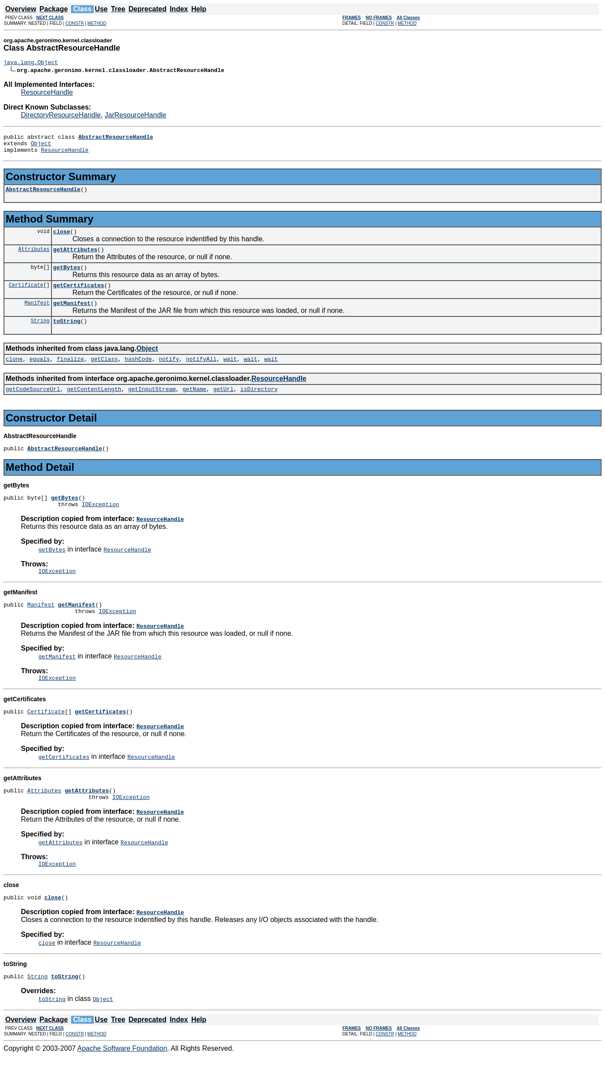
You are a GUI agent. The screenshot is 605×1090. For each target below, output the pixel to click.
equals (40, 374)
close (61, 239)
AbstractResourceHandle (43, 195)
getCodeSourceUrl (33, 406)
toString (66, 335)
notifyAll (201, 374)
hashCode (138, 374)
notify (169, 374)
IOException (100, 525)
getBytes (66, 277)
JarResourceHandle (135, 116)
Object (41, 147)
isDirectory (259, 406)
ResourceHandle (47, 93)
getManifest (72, 316)
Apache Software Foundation (122, 1082)
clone (14, 374)
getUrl (223, 406)
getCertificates (78, 297)
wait (230, 374)
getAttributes (75, 258)
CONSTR (74, 23)
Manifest (37, 315)
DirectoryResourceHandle (61, 116)
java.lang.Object (30, 63)
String (40, 335)
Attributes (34, 258)
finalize (70, 374)
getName (195, 406)
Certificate (26, 296)
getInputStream (152, 406)
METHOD (97, 23)
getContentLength (94, 406)
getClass (104, 374)
